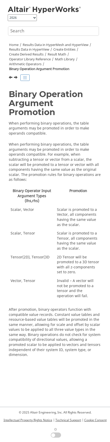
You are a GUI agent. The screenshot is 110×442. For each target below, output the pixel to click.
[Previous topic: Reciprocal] (11, 78)
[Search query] (53, 31)
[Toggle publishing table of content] (25, 77)
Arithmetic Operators (25, 64)
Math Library (65, 59)
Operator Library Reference (30, 59)
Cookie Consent (95, 420)
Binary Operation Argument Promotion (39, 69)
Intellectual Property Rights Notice (28, 420)
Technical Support (68, 420)
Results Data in (29, 49)
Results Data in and (55, 45)
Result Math (57, 54)
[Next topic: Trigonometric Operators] (16, 78)
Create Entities (64, 49)
